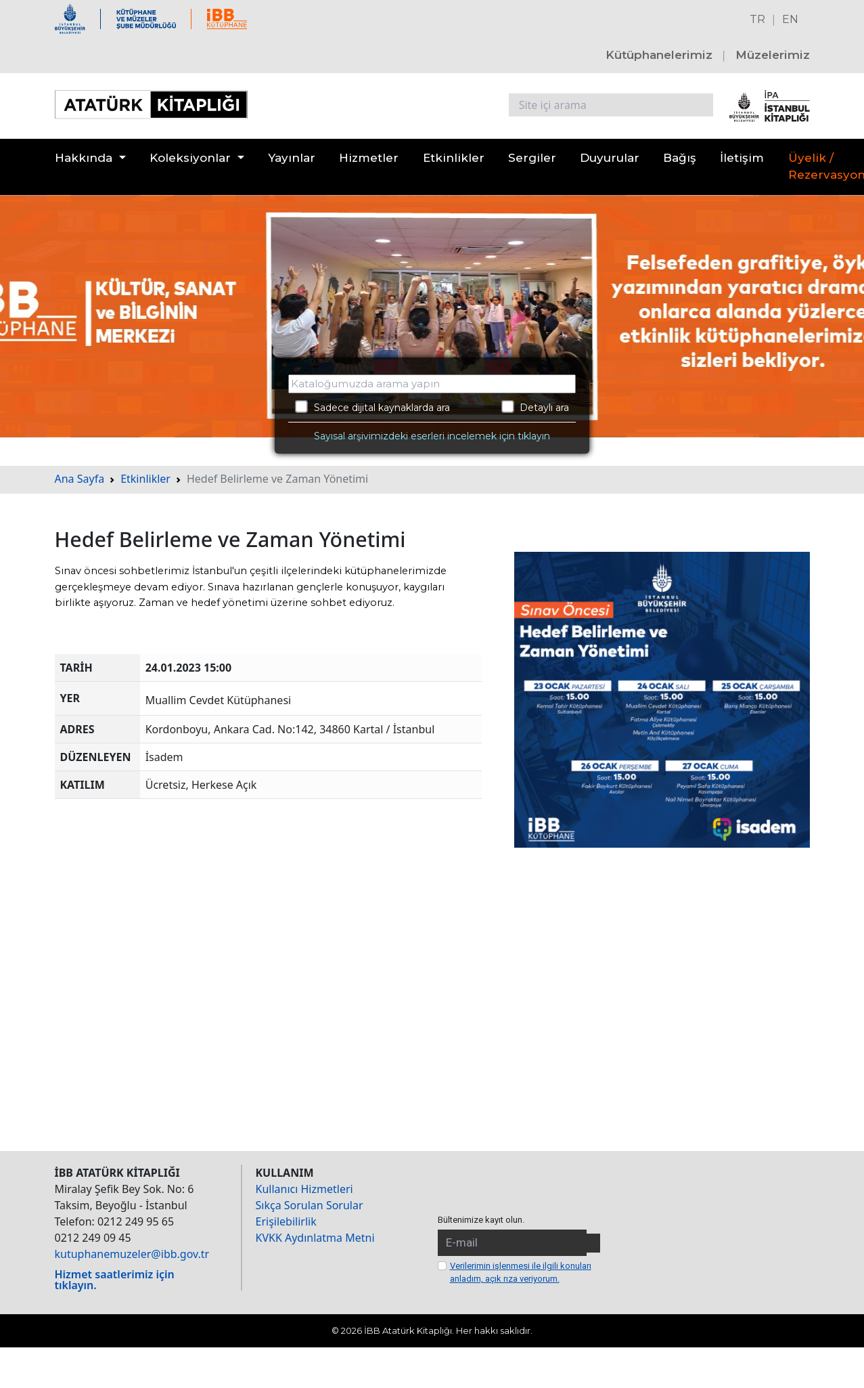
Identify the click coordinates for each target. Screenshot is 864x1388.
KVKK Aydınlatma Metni (315, 1237)
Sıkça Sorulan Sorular (309, 1205)
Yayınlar (291, 158)
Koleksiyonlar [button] (190, 158)
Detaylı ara (535, 407)
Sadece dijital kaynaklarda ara (372, 407)
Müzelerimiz (772, 55)
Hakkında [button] (83, 158)
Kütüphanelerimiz (659, 55)
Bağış (679, 158)
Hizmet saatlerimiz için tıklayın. (115, 1280)
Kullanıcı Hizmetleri (304, 1188)
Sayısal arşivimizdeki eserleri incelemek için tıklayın (432, 436)
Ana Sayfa (80, 478)
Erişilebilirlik (286, 1221)
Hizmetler (369, 158)
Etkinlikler (453, 158)
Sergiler (532, 158)
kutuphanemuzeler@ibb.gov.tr (132, 1253)
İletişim (742, 158)
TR (757, 19)
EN (790, 19)
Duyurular (609, 158)
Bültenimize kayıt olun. (481, 1220)
